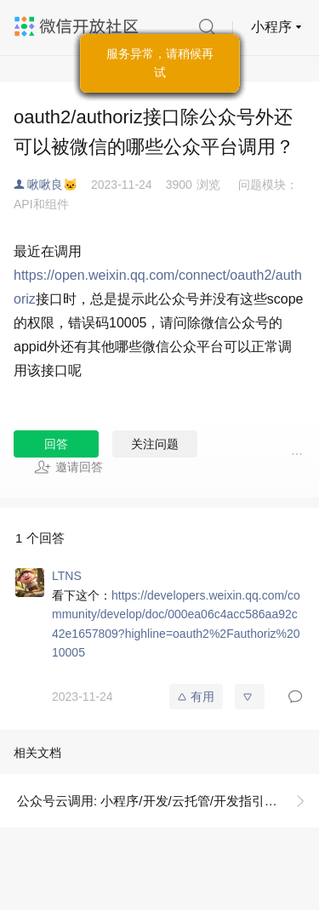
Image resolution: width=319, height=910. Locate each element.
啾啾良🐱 (52, 184)
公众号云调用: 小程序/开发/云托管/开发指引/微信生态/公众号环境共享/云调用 (168, 800)
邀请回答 (68, 467)
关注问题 (155, 444)
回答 (56, 444)
